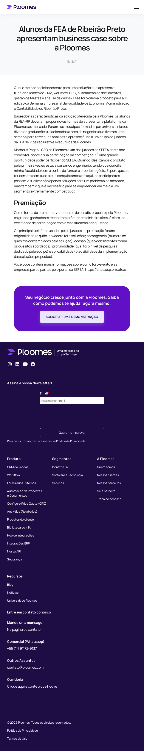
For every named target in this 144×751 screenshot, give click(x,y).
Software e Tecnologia (67, 475)
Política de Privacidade (22, 730)
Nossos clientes (108, 475)
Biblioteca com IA (19, 527)
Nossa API (14, 551)
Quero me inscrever (72, 432)
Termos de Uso (17, 738)
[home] (22, 7)
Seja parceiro (106, 491)
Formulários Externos (21, 483)
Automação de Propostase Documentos (24, 493)
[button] (135, 7)
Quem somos (106, 467)
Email (44, 393)
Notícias (13, 592)
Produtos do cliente (20, 519)
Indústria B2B (61, 467)
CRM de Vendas (17, 467)
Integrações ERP (18, 543)
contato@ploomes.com (25, 667)
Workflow (13, 475)
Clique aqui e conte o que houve (32, 686)
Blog (10, 584)
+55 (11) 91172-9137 (22, 648)
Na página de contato (23, 629)
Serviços (58, 483)
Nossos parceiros (109, 483)
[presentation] (72, 414)
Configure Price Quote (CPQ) (26, 503)
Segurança (14, 559)
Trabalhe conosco (109, 499)
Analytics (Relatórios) (22, 511)
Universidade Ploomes (22, 600)
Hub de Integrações (20, 535)
